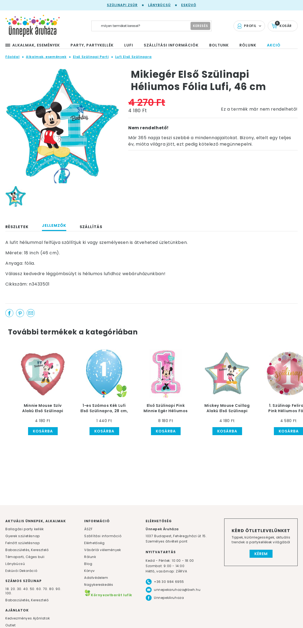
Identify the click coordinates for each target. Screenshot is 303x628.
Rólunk (90, 557)
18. (7, 589)
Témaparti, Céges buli (25, 557)
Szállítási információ (103, 536)
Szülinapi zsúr (122, 5)
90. (58, 589)
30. (19, 589)
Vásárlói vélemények (102, 550)
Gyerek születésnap (22, 536)
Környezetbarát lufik (108, 595)
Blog (88, 563)
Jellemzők (54, 225)
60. (39, 589)
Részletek (17, 226)
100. (8, 593)
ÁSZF (88, 529)
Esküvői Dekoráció (21, 570)
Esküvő (188, 5)
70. (46, 589)
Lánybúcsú (159, 5)
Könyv (89, 570)
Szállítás (91, 226)
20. (13, 589)
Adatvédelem (96, 577)
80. (52, 589)
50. (33, 589)
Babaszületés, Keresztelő (27, 550)
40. (26, 589)
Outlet (10, 625)
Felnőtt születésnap (22, 543)
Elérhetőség (94, 543)
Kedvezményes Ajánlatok (27, 618)
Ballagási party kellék (24, 529)
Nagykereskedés (98, 584)
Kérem (261, 553)
